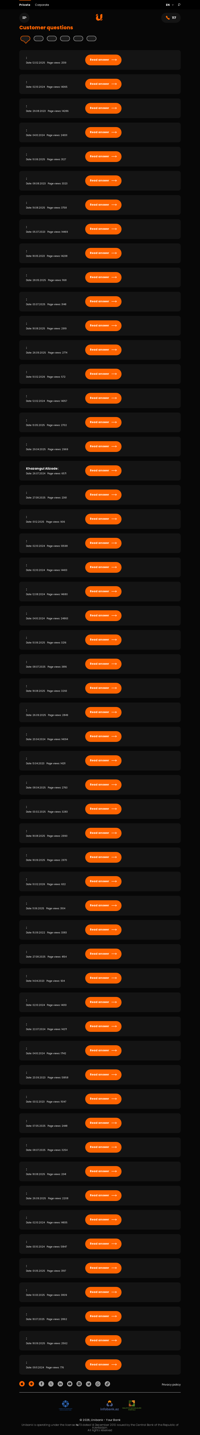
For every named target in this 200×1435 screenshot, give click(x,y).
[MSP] (131, 1405)
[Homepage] (99, 19)
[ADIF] (65, 1405)
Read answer (103, 60)
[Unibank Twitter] (51, 1383)
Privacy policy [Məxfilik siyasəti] (171, 1384)
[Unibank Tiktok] (107, 1383)
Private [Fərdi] (25, 5)
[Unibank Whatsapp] (98, 1383)
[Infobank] (109, 1405)
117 (171, 18)
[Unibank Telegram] (89, 1383)
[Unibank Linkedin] (61, 1383)
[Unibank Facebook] (42, 1383)
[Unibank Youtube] (70, 1383)
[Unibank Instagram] (79, 1383)
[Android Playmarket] (32, 1383)
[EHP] (86, 1405)
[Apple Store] (22, 1383)
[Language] (170, 5)
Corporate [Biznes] (42, 5)
